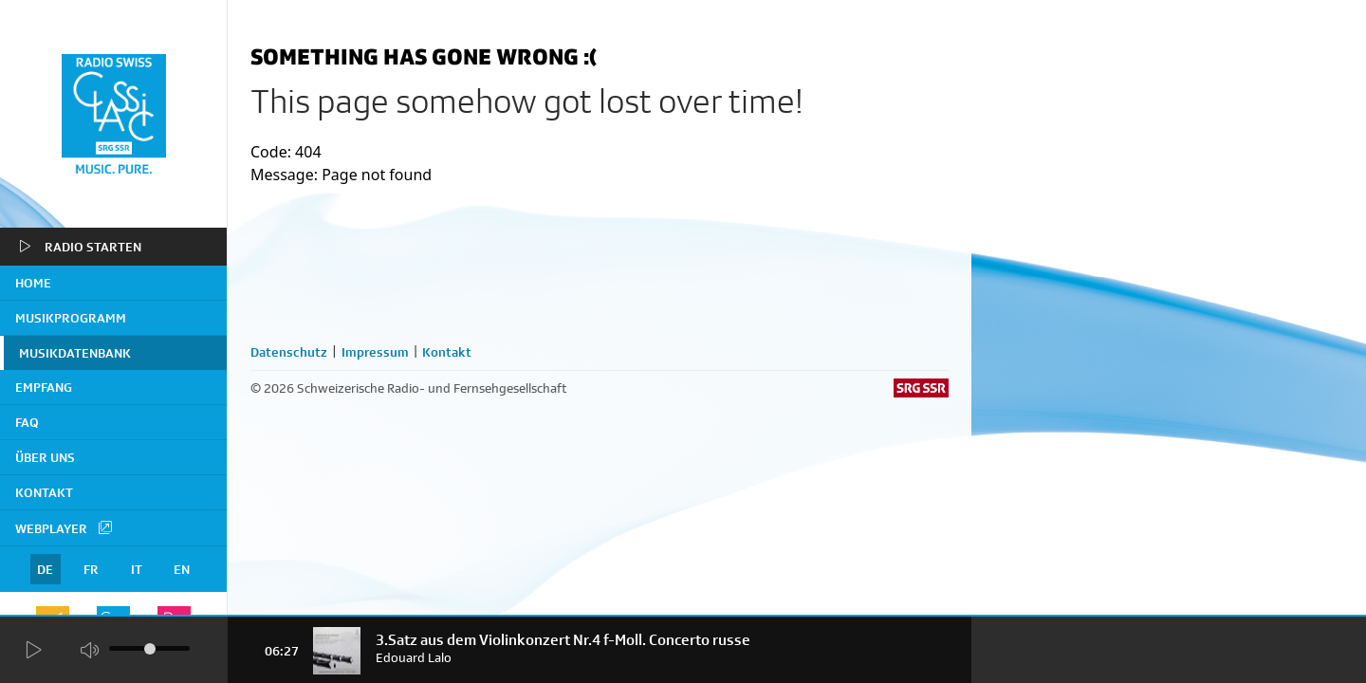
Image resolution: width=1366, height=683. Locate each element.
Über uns (45, 457)
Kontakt (44, 492)
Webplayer (64, 527)
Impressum (375, 352)
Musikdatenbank (75, 352)
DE (45, 569)
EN (182, 569)
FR (91, 569)
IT (136, 569)
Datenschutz (288, 352)
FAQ (27, 422)
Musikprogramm (70, 317)
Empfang (43, 387)
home (33, 282)
